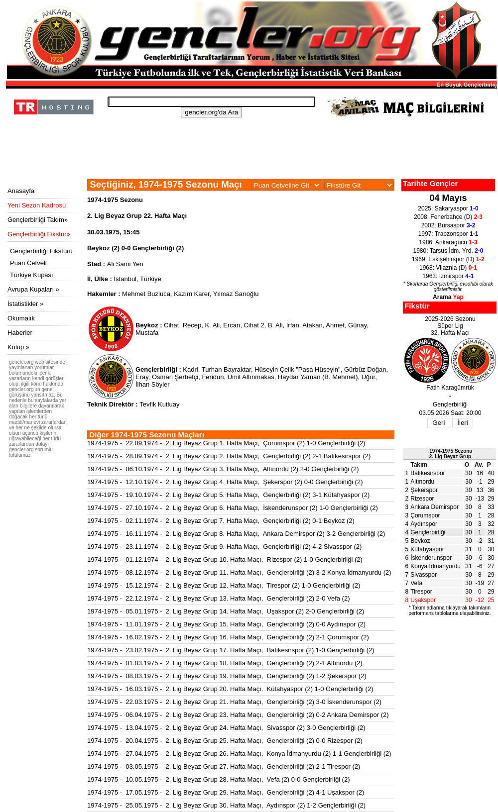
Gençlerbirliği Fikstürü (41, 251)
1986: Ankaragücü (448, 242)
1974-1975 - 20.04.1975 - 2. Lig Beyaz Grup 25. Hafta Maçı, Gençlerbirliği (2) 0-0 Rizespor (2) (225, 740)
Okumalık (21, 318)
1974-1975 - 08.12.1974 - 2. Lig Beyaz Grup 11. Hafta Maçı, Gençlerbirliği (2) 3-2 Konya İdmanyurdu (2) (239, 572)
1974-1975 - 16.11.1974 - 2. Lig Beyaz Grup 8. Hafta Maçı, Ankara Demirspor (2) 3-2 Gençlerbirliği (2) (236, 533)
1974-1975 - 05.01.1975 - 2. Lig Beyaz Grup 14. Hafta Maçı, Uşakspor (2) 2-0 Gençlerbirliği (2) (225, 611)
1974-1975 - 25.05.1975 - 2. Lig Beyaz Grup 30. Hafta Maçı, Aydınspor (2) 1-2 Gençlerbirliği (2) (226, 805)
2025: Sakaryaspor (448, 208)
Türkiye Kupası (31, 275)
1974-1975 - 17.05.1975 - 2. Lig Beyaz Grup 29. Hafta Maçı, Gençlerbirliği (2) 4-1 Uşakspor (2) (225, 792)
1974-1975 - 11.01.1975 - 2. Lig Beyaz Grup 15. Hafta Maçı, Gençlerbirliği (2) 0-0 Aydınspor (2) (226, 624)
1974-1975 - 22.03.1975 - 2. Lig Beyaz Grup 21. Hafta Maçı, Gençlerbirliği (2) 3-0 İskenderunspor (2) (234, 702)
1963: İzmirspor (448, 276)
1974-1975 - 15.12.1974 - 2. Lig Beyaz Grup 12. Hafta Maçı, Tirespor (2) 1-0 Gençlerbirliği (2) (223, 585)
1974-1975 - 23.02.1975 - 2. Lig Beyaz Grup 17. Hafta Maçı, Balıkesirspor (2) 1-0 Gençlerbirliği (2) (230, 650)
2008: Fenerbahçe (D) (448, 216)
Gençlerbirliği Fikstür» (38, 234)
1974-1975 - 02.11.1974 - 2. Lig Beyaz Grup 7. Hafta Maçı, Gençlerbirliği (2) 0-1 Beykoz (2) (221, 520)
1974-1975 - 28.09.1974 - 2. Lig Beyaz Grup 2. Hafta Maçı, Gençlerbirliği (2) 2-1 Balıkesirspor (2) (229, 456)
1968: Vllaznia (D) (448, 267)
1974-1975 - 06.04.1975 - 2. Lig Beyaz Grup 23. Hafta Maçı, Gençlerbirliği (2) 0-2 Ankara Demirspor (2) (238, 714)
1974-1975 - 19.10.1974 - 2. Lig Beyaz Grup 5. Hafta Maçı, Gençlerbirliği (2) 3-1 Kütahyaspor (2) (228, 495)
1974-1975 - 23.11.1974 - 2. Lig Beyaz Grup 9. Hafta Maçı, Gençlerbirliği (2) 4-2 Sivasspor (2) (224, 546)
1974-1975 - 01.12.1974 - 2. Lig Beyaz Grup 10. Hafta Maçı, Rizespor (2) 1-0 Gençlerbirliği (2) (225, 559)
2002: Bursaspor (448, 225)
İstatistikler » (25, 303)
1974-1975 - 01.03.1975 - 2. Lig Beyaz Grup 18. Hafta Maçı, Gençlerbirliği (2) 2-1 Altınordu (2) (225, 663)
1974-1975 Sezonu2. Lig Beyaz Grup (451, 453)
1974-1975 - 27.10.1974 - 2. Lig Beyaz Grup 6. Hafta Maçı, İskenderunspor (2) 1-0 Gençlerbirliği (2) (232, 507)
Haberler (19, 332)
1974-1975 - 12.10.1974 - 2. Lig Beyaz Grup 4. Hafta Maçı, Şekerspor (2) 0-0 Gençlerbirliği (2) (225, 482)
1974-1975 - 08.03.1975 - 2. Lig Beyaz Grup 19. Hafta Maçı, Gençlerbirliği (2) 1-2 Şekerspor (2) (227, 676)
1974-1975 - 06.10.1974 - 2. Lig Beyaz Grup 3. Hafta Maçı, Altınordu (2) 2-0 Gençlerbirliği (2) (223, 469)
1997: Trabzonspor (448, 233)
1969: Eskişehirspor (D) (448, 259)
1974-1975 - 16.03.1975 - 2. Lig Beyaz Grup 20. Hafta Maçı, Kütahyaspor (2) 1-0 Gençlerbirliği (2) (230, 689)
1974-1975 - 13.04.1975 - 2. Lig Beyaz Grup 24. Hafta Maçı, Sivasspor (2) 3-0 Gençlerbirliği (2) (226, 727)
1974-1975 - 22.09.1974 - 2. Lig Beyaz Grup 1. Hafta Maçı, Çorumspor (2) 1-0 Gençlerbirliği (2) (226, 443)
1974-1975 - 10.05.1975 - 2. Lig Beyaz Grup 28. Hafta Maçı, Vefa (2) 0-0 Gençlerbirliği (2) (218, 779)
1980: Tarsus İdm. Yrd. (448, 250)
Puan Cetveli (28, 263)
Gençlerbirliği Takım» (37, 219)
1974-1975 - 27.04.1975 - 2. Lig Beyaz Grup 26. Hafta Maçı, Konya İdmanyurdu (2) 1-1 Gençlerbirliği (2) (239, 753)
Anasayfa (20, 191)
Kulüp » (18, 347)
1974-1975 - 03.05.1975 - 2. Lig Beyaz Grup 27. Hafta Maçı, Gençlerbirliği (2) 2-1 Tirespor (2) (223, 766)
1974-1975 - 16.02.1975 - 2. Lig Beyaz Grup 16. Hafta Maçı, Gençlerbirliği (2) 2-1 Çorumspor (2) (228, 637)
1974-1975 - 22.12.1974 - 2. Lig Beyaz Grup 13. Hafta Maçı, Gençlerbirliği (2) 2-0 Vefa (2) (218, 598)
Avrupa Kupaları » (33, 289)
